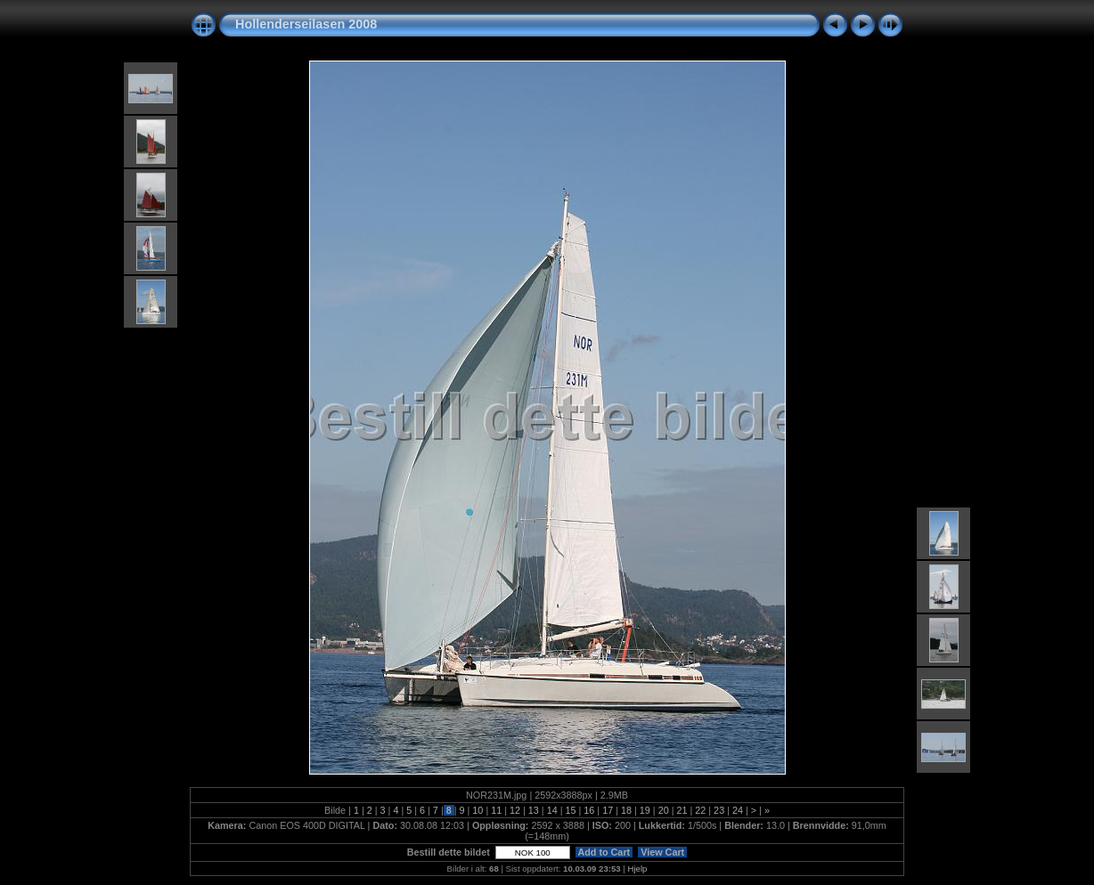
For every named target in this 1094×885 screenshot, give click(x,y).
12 (515, 810)
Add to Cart (604, 852)
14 (552, 810)
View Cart (662, 852)
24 (738, 810)
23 (719, 810)
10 (477, 810)
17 (608, 810)
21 (682, 810)
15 (571, 810)
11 (496, 810)
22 (700, 810)
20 (664, 810)
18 (626, 810)
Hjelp (638, 868)
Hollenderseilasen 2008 (306, 24)
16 (589, 810)
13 (534, 810)
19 (645, 810)
